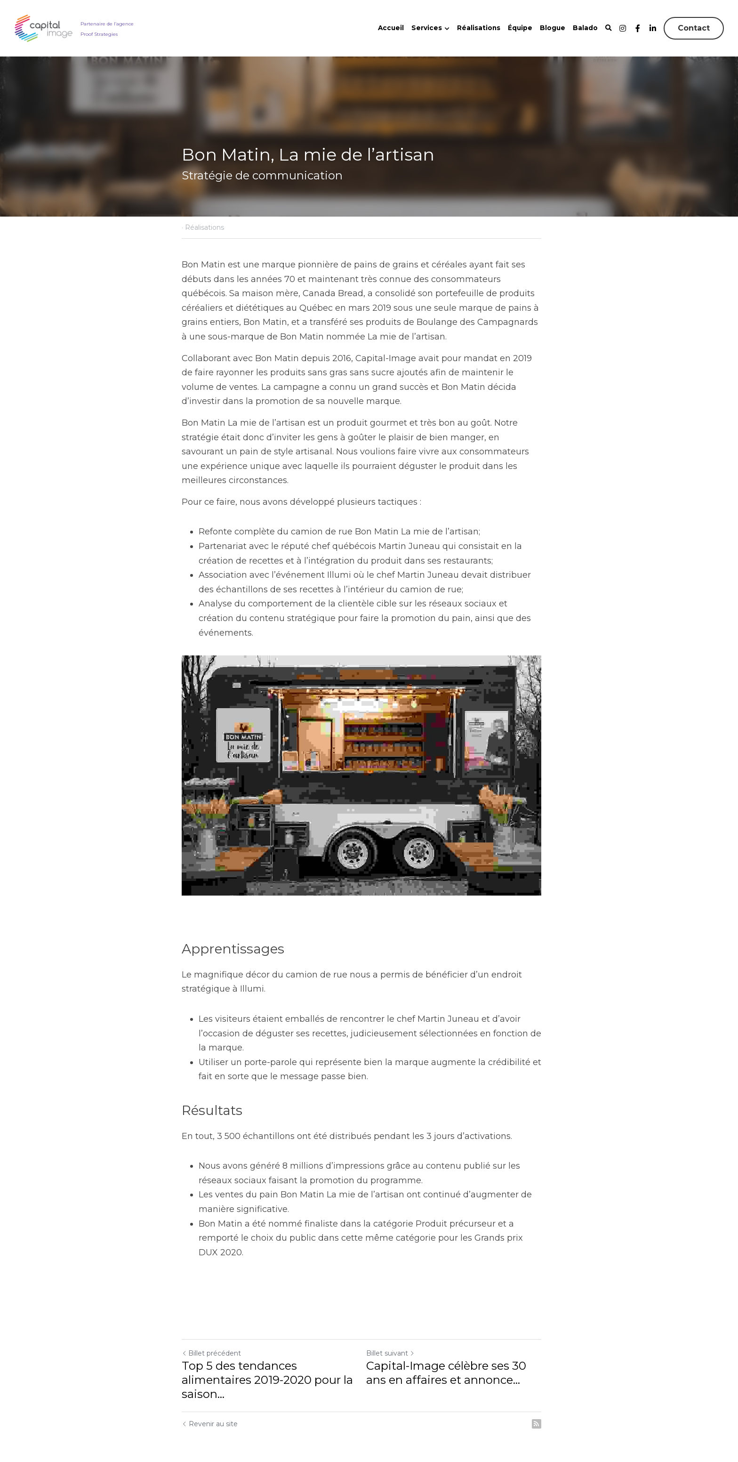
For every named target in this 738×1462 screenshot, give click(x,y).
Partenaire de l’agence (107, 23)
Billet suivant (398, 1334)
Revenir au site (210, 1405)
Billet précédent (211, 1334)
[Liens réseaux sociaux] (622, 28)
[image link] (43, 28)
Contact (694, 28)
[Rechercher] (608, 28)
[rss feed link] (551, 1405)
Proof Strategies (99, 34)
